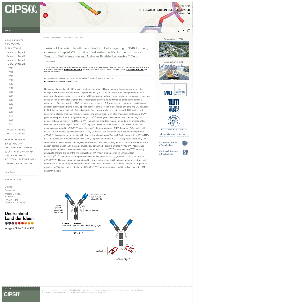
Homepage (46, 290)
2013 (11, 100)
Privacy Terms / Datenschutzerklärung (15, 201)
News (55, 290)
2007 (11, 123)
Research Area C (16, 60)
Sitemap (8, 187)
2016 (11, 88)
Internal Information (14, 179)
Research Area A (16, 52)
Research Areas (15, 139)
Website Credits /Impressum (13, 195)
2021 (11, 68)
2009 (11, 116)
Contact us (10, 190)
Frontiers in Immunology (54, 81)
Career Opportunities (18, 163)
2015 (11, 92)
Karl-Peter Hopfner (135, 69)
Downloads (10, 172)
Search (105, 292)
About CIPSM (12, 44)
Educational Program (19, 151)
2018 (11, 80)
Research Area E (16, 129)
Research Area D (16, 64)
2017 (11, 84)
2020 (11, 72)
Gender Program (15, 155)
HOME (8, 30)
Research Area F (16, 133)
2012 (11, 104)
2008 (11, 120)
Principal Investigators (102, 290)
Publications (13, 48)
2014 (11, 96)
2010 (11, 112)
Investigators (14, 143)
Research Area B (16, 56)
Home (46, 38)
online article (71, 81)
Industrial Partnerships (20, 159)
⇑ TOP (7, 288)
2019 (11, 76)
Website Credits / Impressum (57, 292)
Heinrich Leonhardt (73, 69)
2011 (11, 108)
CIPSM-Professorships (18, 147)
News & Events (14, 40)
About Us (62, 290)
